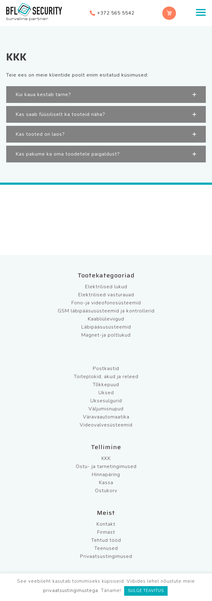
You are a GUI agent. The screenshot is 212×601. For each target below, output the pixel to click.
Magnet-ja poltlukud (106, 335)
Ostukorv (106, 490)
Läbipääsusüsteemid (106, 327)
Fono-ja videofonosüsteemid (106, 302)
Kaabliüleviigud (106, 319)
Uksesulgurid (106, 400)
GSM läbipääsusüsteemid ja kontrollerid (106, 310)
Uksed (106, 392)
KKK (106, 458)
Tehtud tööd (106, 540)
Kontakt (106, 524)
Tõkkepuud (106, 384)
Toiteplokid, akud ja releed (106, 376)
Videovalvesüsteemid (106, 425)
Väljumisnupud (106, 408)
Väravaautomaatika (106, 416)
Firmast (106, 532)
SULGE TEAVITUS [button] (146, 591)
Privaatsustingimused (106, 556)
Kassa (106, 482)
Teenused (106, 548)
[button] (106, 94)
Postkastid (106, 368)
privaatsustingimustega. (71, 590)
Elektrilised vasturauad (106, 294)
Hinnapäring (106, 474)
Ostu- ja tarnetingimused (106, 466)
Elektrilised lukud (106, 286)
